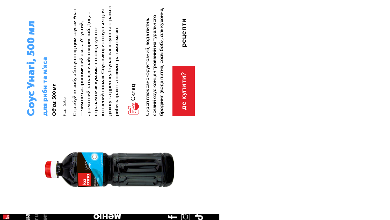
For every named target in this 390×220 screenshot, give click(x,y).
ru (11, 50)
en (12, 59)
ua (12, 41)
